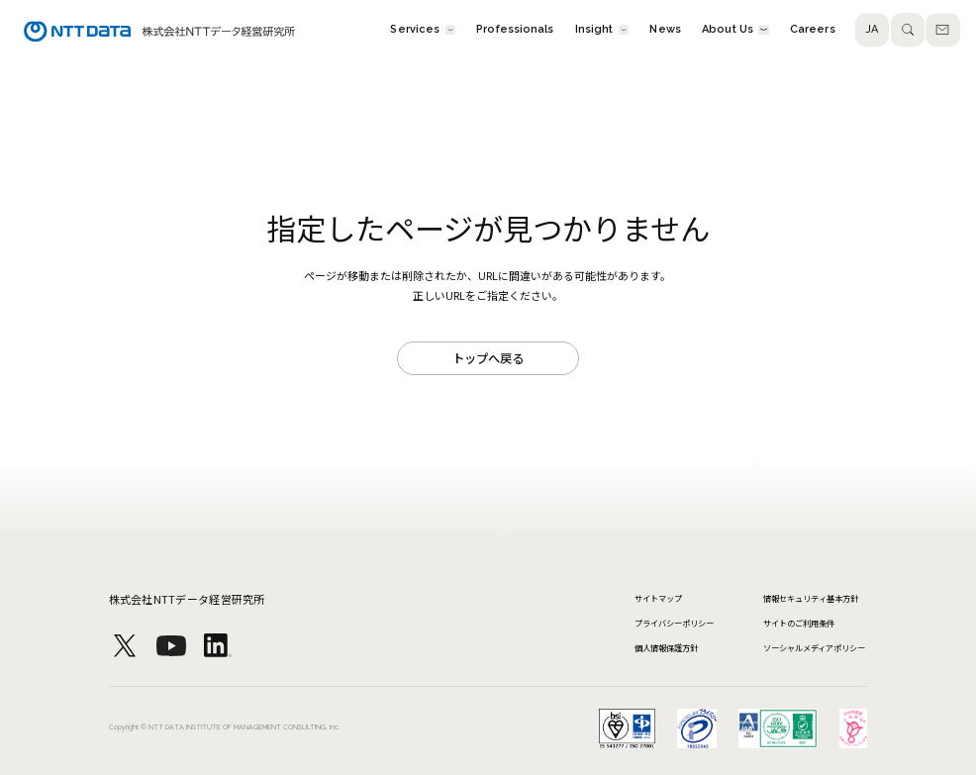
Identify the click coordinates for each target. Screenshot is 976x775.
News (664, 30)
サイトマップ (658, 598)
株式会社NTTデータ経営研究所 (187, 599)
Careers (812, 30)
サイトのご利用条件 (798, 623)
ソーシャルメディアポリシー (814, 647)
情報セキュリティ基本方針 (810, 598)
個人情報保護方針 (666, 647)
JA (872, 30)
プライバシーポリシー (674, 623)
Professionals (514, 30)
